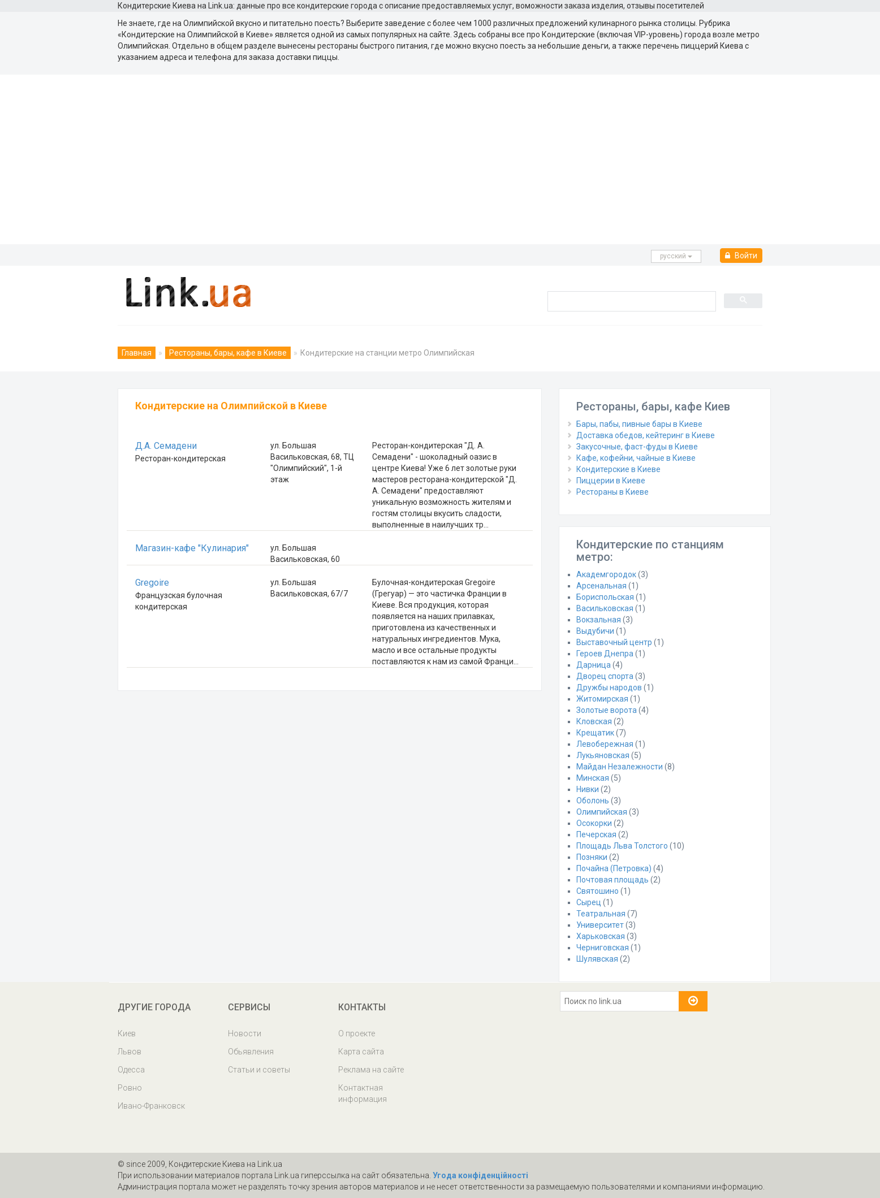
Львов (129, 1051)
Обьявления (251, 1051)
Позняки (591, 857)
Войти (741, 255)
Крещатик (595, 732)
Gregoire (152, 582)
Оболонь (592, 800)
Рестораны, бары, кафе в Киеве (228, 352)
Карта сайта (361, 1051)
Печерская (596, 834)
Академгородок (606, 574)
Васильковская (604, 608)
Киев (127, 1033)
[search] (630, 301)
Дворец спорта (604, 676)
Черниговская (602, 947)
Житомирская (602, 698)
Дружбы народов (609, 687)
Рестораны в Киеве (612, 491)
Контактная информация (362, 1093)
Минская (592, 777)
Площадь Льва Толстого (622, 845)
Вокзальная (598, 619)
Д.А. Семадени (166, 445)
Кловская (594, 721)
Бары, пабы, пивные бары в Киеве (639, 424)
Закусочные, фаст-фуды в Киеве (637, 446)
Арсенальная (601, 585)
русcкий (676, 256)
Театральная (601, 913)
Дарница (593, 664)
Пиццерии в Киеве (610, 480)
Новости (244, 1033)
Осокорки (594, 823)
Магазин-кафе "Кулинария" (192, 548)
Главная (137, 352)
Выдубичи (595, 630)
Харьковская (600, 936)
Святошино (597, 891)
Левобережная (604, 744)
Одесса (131, 1069)
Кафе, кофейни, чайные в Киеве (636, 457)
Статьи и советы (259, 1069)
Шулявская (597, 958)
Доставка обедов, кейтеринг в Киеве (645, 435)
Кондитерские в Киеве (618, 469)
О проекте (356, 1033)
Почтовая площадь (612, 879)
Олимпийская (601, 811)
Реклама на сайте (371, 1069)
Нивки (587, 789)
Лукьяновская (602, 755)
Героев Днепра (604, 653)
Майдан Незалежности (619, 766)
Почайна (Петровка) (614, 868)
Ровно (130, 1087)
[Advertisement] (440, 159)
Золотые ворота (606, 710)
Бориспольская (605, 597)
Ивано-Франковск (151, 1105)
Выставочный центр (614, 642)
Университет (600, 924)
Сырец (588, 902)
